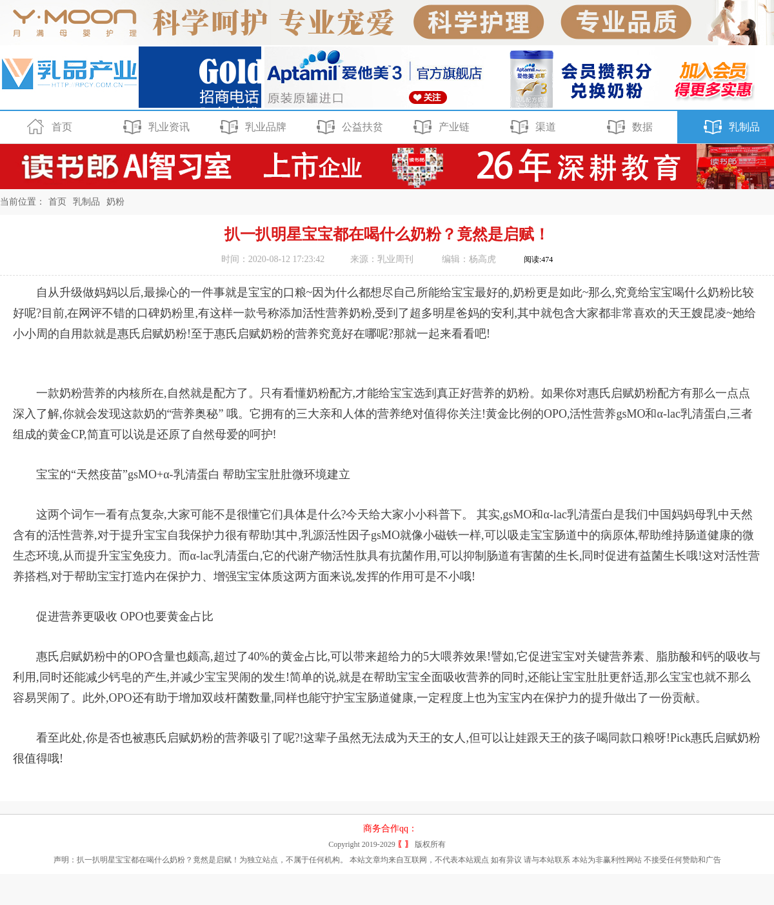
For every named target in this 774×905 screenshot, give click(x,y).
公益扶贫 (348, 127)
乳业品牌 (251, 127)
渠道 (531, 127)
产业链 (440, 127)
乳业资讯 (154, 127)
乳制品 (730, 127)
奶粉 (115, 202)
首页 (47, 127)
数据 (628, 127)
